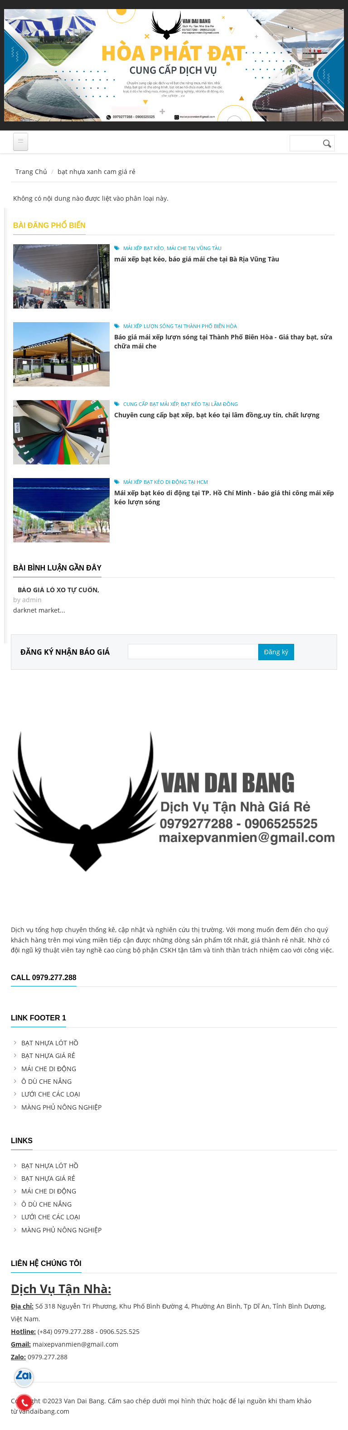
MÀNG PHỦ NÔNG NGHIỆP (61, 1107)
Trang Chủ (31, 171)
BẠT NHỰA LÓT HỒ (49, 1043)
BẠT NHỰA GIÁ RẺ (48, 1055)
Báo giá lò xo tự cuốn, (58, 589)
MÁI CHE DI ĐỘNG (48, 1068)
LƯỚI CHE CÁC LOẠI (50, 1094)
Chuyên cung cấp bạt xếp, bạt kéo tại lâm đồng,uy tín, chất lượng (216, 415)
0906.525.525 (120, 1331)
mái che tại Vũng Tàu (194, 248)
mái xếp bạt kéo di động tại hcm (165, 481)
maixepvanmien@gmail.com (75, 1344)
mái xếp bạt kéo (143, 248)
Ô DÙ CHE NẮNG (46, 1081)
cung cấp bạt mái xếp (151, 404)
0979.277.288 (74, 1331)
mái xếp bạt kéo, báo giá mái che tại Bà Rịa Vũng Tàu (196, 259)
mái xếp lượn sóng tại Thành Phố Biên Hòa (180, 326)
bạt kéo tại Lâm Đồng (209, 404)
